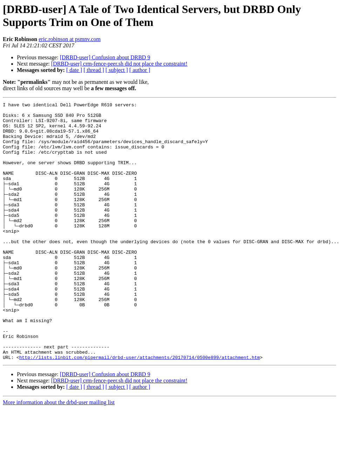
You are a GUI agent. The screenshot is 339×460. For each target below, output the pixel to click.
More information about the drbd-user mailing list (59, 454)
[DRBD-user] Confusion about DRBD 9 (105, 57)
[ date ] (74, 70)
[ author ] (139, 70)
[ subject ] (117, 70)
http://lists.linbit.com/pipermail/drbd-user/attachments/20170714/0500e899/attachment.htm (139, 409)
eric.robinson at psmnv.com (70, 39)
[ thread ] (93, 70)
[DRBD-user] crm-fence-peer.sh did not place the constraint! (119, 64)
